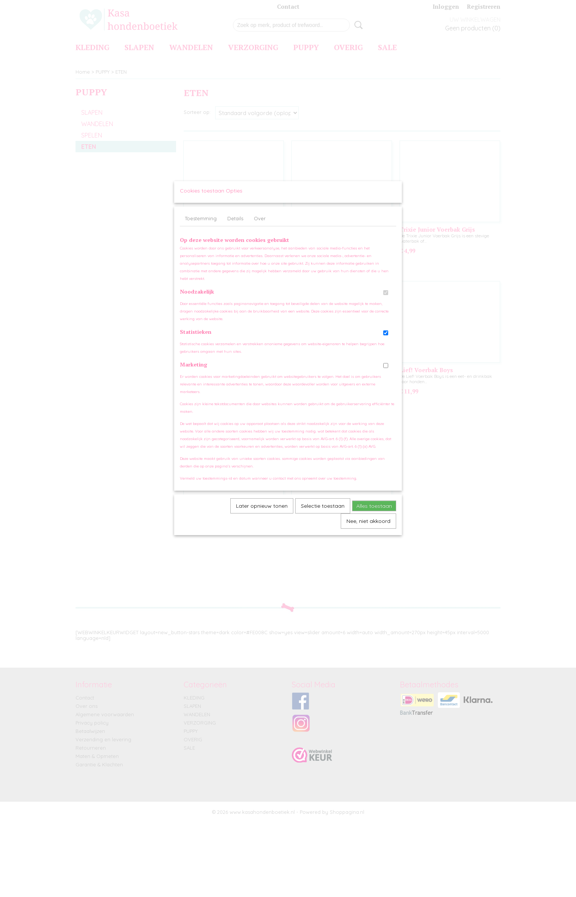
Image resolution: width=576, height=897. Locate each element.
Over (260, 226)
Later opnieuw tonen (262, 513)
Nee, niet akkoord (368, 528)
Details (235, 226)
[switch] (385, 299)
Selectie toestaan (323, 513)
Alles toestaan (374, 513)
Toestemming (201, 226)
